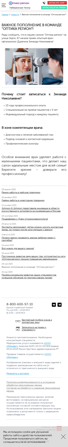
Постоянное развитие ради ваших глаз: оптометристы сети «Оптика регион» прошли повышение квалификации (33, 257)
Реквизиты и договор (17, 373)
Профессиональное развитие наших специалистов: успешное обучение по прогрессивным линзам (29, 276)
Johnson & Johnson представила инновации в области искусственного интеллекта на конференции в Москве (31, 209)
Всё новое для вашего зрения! (18, 248)
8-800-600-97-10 (19, 304)
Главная (5, 14)
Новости (15, 14)
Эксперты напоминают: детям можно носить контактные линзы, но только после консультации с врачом (32, 228)
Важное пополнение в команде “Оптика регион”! (28, 267)
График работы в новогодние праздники (23, 200)
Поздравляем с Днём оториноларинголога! (25, 219)
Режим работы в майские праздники (21, 192)
